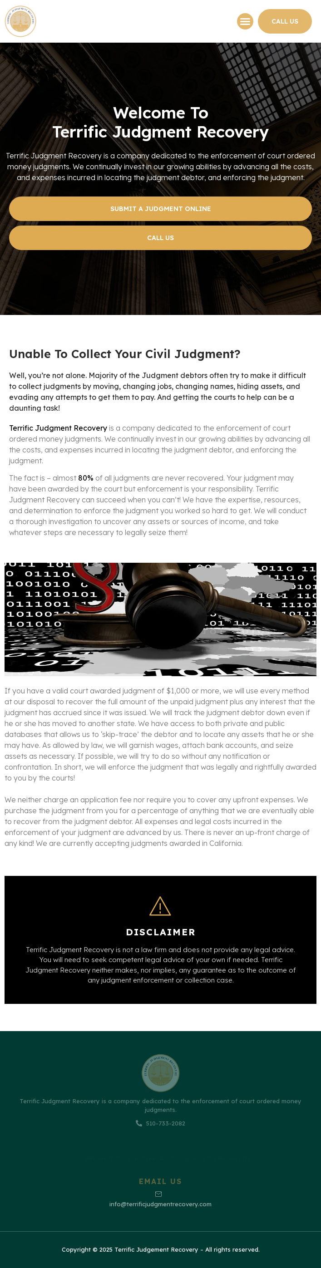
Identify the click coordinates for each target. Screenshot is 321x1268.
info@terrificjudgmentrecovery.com (160, 1199)
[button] (245, 21)
